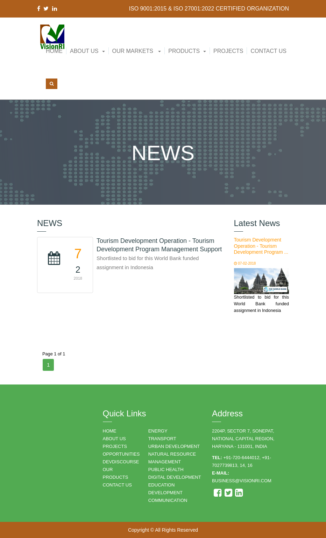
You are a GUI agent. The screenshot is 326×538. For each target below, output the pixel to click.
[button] (87, 51)
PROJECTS (115, 446)
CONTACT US (117, 485)
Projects (228, 51)
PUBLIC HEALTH (166, 469)
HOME (109, 431)
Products (184, 51)
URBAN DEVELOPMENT (174, 446)
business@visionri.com (241, 480)
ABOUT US (114, 438)
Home (54, 51)
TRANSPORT (162, 438)
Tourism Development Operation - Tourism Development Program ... (261, 246)
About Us (84, 51)
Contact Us (268, 51)
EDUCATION (161, 485)
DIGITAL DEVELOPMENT (174, 477)
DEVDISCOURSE (121, 461)
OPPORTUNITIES (121, 454)
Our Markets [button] (136, 51)
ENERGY (158, 431)
